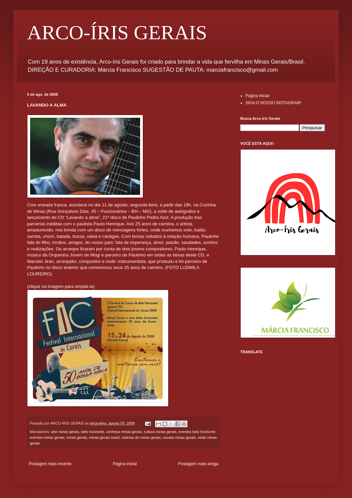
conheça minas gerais (124, 432)
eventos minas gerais (47, 437)
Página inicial (125, 463)
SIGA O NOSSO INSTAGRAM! (273, 102)
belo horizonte (92, 432)
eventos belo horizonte (196, 432)
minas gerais (76, 437)
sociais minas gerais (179, 437)
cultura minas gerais (160, 432)
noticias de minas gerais (141, 437)
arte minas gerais (65, 432)
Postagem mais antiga (198, 463)
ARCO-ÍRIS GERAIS (117, 32)
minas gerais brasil (104, 437)
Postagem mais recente (50, 463)
